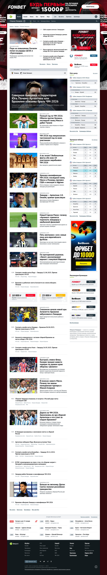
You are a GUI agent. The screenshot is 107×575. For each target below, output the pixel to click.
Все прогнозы (94, 517)
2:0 (65, 73)
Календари (27, 550)
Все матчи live (74, 131)
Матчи (48, 64)
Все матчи (95, 73)
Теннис (31, 17)
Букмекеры (77, 17)
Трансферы (27, 509)
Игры (48, 17)
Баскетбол (87, 545)
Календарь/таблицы (85, 216)
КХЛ (56, 550)
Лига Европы (43, 550)
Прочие (42, 17)
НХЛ (56, 553)
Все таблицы (94, 139)
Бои (37, 17)
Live (55, 17)
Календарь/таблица (45, 21)
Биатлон (87, 548)
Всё (30, 21)
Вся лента (61, 17)
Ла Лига (42, 555)
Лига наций (43, 545)
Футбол (19, 17)
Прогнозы (68, 17)
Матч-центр (73, 73)
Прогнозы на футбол (85, 517)
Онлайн (27, 545)
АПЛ (41, 553)
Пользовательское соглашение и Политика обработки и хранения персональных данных (47, 569)
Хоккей (25, 17)
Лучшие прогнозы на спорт (53, 517)
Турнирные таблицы (76, 140)
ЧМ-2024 (57, 555)
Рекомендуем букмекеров (78, 276)
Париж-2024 (89, 553)
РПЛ (41, 543)
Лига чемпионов (44, 548)
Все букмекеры (74, 322)
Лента (34, 21)
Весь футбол (35, 509)
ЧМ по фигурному (89, 550)
